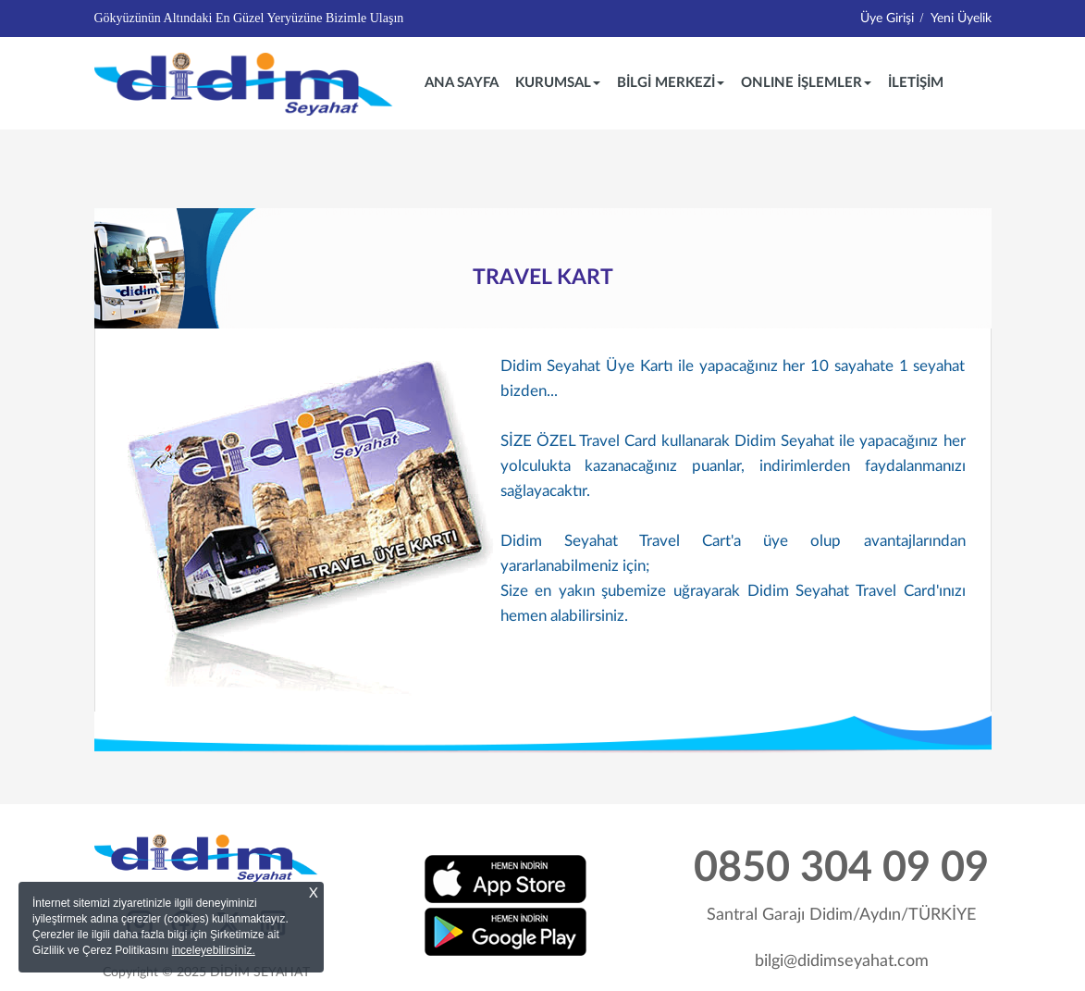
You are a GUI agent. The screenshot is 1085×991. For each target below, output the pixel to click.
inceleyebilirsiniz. (213, 950)
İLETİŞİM (915, 83)
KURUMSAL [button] (557, 83)
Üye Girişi (887, 18)
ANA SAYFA (466, 81)
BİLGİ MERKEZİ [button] (670, 83)
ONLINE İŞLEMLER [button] (806, 83)
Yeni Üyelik (961, 18)
